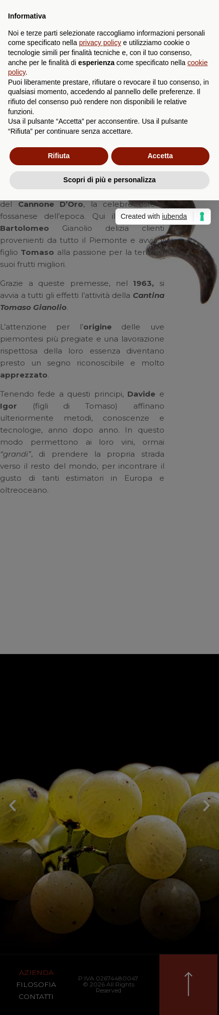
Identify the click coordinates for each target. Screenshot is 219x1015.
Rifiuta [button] (59, 156)
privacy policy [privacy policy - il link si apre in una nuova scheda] (100, 43)
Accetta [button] (160, 156)
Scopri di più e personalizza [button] (109, 180)
